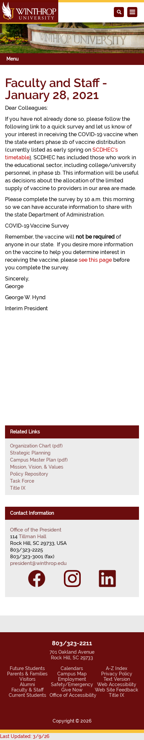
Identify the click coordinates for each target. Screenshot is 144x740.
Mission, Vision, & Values (36, 467)
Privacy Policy (116, 673)
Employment (72, 679)
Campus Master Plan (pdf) (39, 460)
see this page (95, 260)
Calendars (72, 668)
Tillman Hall (32, 536)
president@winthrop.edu (38, 563)
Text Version (116, 679)
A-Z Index (116, 668)
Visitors (27, 679)
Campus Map (72, 673)
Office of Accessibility (73, 695)
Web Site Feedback (116, 689)
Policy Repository (29, 474)
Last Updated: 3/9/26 (24, 736)
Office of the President (35, 530)
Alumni (27, 684)
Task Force (22, 481)
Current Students (27, 695)
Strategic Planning (30, 453)
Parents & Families (27, 673)
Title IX (17, 488)
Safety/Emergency (72, 684)
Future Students (27, 668)
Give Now (72, 689)
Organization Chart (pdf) (36, 445)
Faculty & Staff (27, 689)
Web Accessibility (116, 684)
